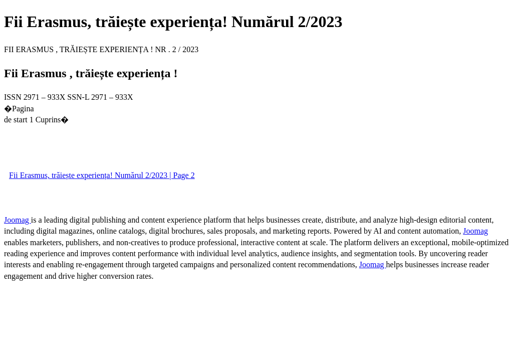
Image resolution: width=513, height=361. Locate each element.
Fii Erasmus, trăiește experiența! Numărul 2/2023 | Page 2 (102, 175)
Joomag (17, 220)
